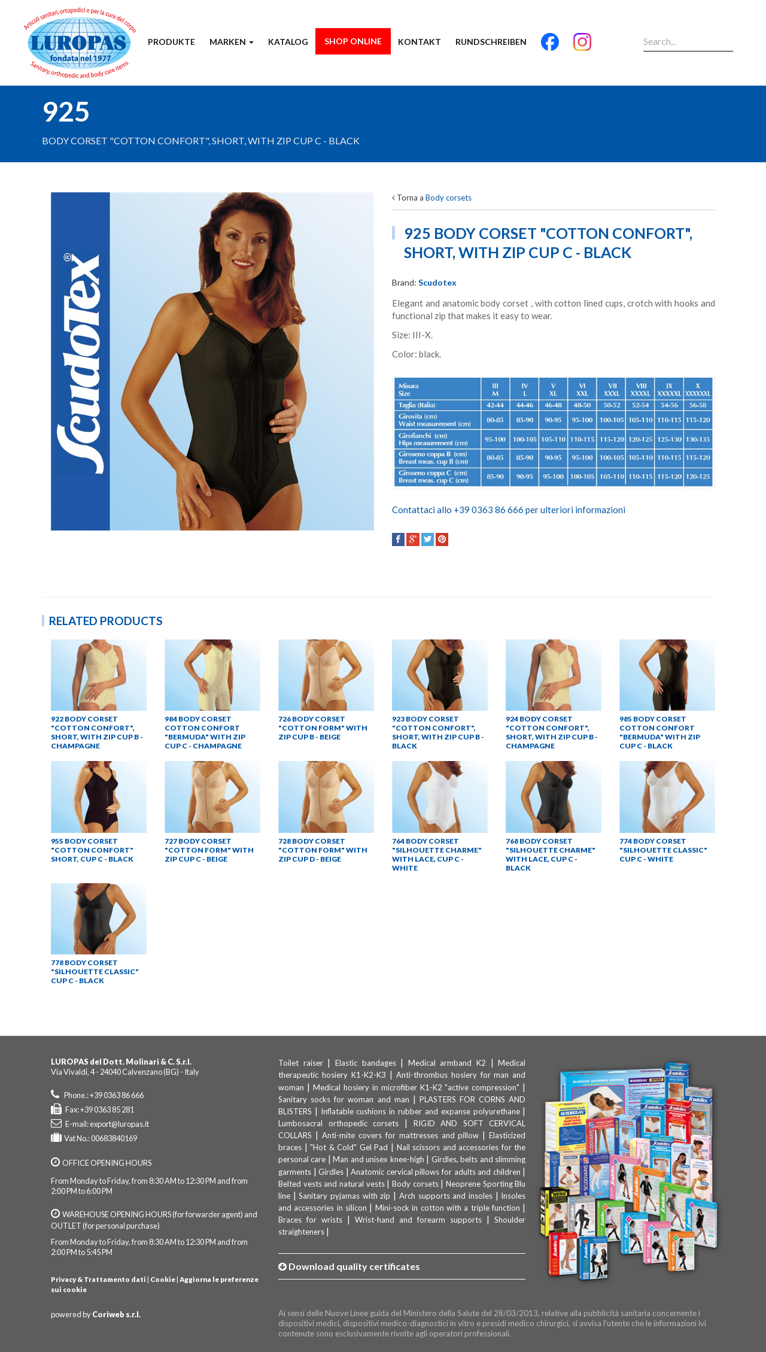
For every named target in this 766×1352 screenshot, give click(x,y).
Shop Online (353, 41)
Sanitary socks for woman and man (343, 1099)
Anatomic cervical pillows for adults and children (435, 1172)
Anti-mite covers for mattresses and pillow (400, 1135)
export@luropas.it (119, 1124)
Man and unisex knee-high (378, 1159)
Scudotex (437, 282)
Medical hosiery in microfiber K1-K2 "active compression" (416, 1087)
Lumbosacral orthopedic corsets (338, 1123)
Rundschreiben (491, 42)
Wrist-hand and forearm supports (418, 1219)
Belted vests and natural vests (331, 1184)
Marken (231, 42)
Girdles (331, 1172)
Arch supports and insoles (446, 1196)
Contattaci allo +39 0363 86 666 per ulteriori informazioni (508, 509)
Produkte (171, 42)
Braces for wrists (310, 1219)
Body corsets (448, 197)
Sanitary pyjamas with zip (344, 1196)
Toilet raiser (300, 1063)
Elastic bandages (365, 1063)
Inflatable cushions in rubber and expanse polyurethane (420, 1111)
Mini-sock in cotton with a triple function (447, 1207)
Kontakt (419, 42)
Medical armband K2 (447, 1063)
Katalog (288, 42)
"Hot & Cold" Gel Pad (349, 1147)
